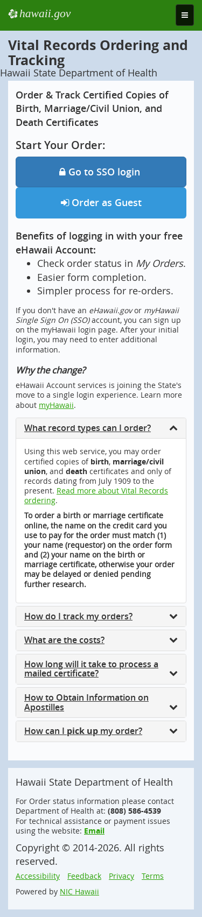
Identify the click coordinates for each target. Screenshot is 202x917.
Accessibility (38, 876)
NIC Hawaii (79, 891)
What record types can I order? (101, 428)
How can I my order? (101, 731)
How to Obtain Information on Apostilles (101, 702)
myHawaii (56, 405)
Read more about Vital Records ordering (96, 495)
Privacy (121, 876)
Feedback (84, 876)
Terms (153, 876)
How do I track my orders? (101, 616)
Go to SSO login (101, 171)
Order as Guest (101, 202)
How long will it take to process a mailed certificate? (101, 669)
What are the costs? (101, 640)
